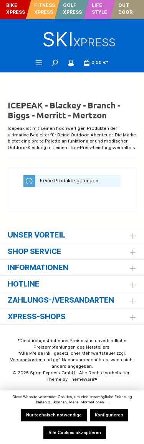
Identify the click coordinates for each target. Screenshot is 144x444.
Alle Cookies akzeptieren (74, 432)
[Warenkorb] (96, 62)
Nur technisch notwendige (54, 415)
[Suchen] (55, 62)
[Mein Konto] (71, 62)
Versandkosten (26, 359)
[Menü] (39, 62)
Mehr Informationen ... (89, 402)
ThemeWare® (83, 379)
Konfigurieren (109, 415)
